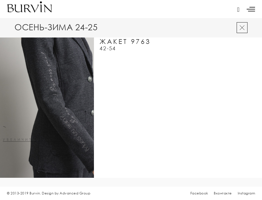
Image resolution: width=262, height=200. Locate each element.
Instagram (246, 193)
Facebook (199, 193)
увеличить (19, 140)
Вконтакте (223, 193)
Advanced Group (75, 193)
